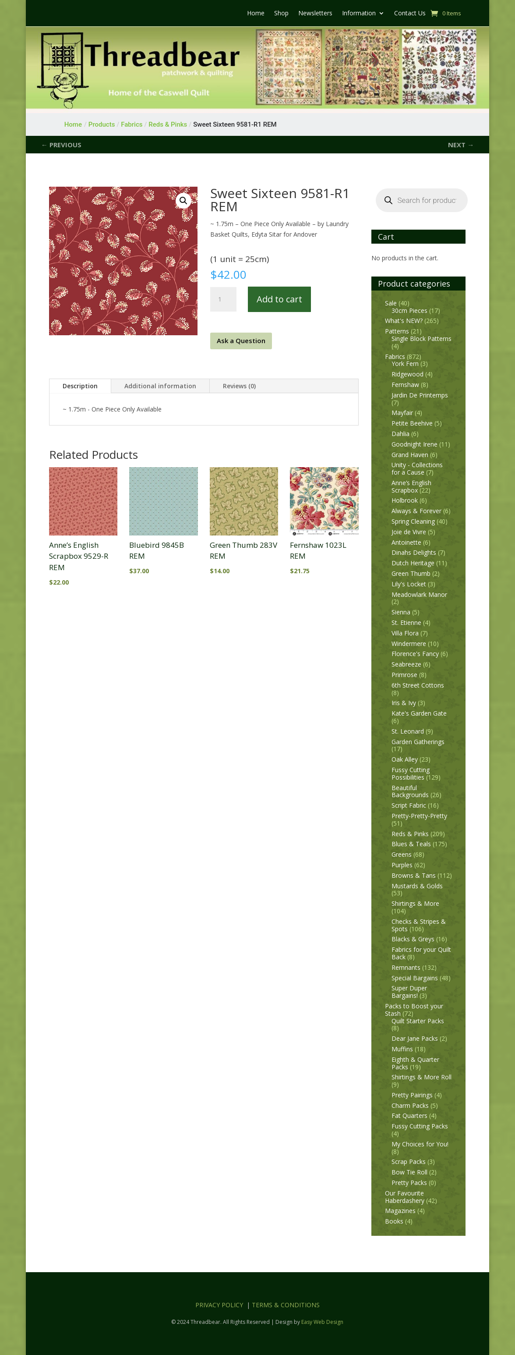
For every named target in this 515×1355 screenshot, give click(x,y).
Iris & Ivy (404, 703)
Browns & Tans (414, 875)
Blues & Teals (411, 844)
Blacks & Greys (413, 939)
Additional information (160, 386)
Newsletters (315, 13)
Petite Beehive (412, 423)
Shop (281, 13)
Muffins (402, 1049)
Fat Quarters (409, 1115)
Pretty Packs (409, 1182)
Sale (391, 303)
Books (394, 1221)
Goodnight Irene (414, 444)
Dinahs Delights (414, 552)
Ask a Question (241, 340)
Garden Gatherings (418, 742)
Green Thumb (411, 573)
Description (80, 386)
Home (256, 13)
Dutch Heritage (413, 563)
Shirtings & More (415, 903)
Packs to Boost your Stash (414, 1010)
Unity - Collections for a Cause (417, 468)
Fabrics (395, 356)
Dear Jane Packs (415, 1038)
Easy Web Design (322, 1322)
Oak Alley (405, 759)
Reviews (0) (239, 386)
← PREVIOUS (61, 144)
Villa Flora (405, 633)
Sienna (401, 612)
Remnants (406, 967)
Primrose (404, 674)
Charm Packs (410, 1105)
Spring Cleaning (413, 521)
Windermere (409, 643)
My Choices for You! (420, 1144)
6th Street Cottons (418, 685)
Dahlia (400, 433)
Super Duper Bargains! (409, 992)
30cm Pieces (409, 310)
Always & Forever (416, 511)
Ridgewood (407, 374)
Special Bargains (415, 978)
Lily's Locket (409, 584)
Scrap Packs (409, 1161)
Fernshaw (405, 384)
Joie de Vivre (409, 532)
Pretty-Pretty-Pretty (419, 816)
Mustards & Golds (417, 886)
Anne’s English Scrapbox (411, 486)
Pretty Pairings (412, 1095)
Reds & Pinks (410, 834)
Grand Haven (410, 454)
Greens (402, 854)
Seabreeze (406, 664)
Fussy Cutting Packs (420, 1126)
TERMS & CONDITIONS (286, 1305)
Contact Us (410, 13)
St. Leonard (408, 731)
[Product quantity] (223, 299)
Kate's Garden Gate (419, 713)
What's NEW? (404, 320)
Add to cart (279, 299)
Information (359, 13)
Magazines (400, 1210)
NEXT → (461, 144)
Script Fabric (409, 805)
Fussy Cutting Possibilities (411, 773)
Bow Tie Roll (409, 1172)
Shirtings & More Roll (422, 1077)
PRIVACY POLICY (219, 1305)
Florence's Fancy (415, 653)
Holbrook (405, 500)
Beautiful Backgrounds (410, 791)
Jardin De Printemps (420, 395)
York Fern (405, 363)
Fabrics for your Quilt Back (421, 953)
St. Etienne (406, 622)
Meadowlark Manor (419, 594)
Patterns (397, 331)
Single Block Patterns (422, 338)
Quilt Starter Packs (418, 1021)
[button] (183, 201)
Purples (402, 865)
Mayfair (402, 412)
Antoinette (406, 542)
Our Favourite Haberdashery (404, 1197)
